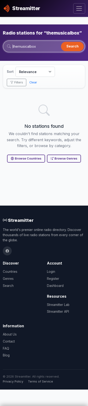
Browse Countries (26, 158)
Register (53, 279)
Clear (33, 82)
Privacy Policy (13, 381)
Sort (10, 72)
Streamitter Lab (58, 305)
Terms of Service (40, 381)
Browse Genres (63, 158)
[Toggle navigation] (79, 8)
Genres (8, 279)
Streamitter (18, 220)
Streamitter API (58, 311)
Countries (10, 271)
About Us (10, 334)
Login (51, 271)
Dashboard (55, 286)
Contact (9, 341)
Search (72, 46)
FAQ (6, 348)
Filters (16, 82)
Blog (6, 355)
